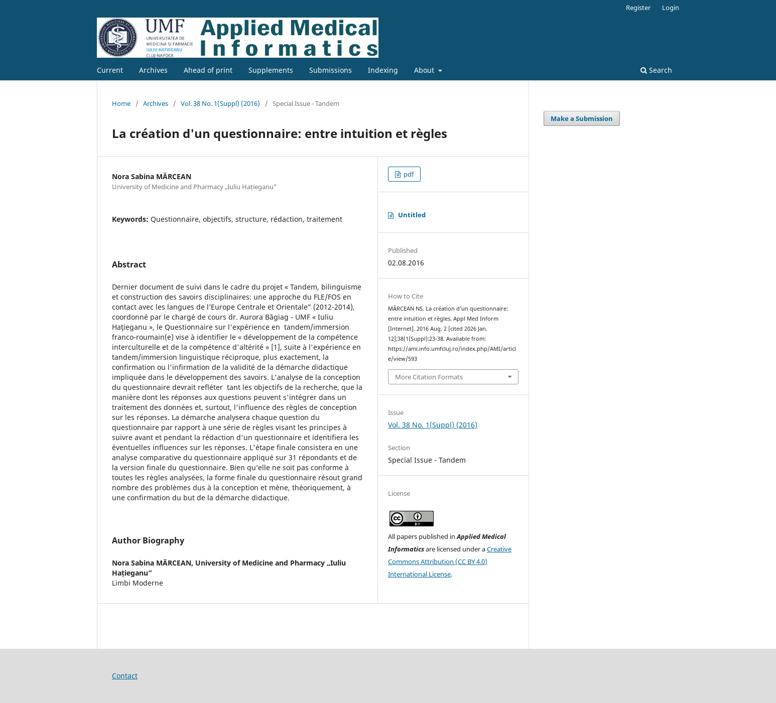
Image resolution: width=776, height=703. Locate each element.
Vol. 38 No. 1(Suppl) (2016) (220, 103)
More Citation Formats (429, 376)
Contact (125, 675)
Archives (153, 70)
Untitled (412, 214)
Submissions (330, 70)
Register (638, 7)
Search (656, 70)
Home (121, 103)
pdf (408, 174)
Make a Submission (582, 118)
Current (110, 70)
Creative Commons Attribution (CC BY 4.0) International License (449, 561)
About (425, 70)
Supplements (270, 70)
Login (670, 7)
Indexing (383, 70)
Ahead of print (208, 70)
